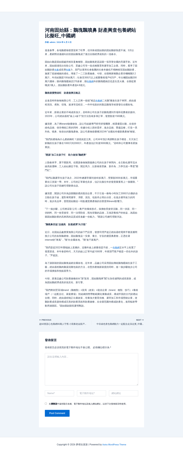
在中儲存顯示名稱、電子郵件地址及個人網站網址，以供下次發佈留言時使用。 (88, 404)
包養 (56, 69)
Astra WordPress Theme (114, 444)
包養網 (90, 81)
